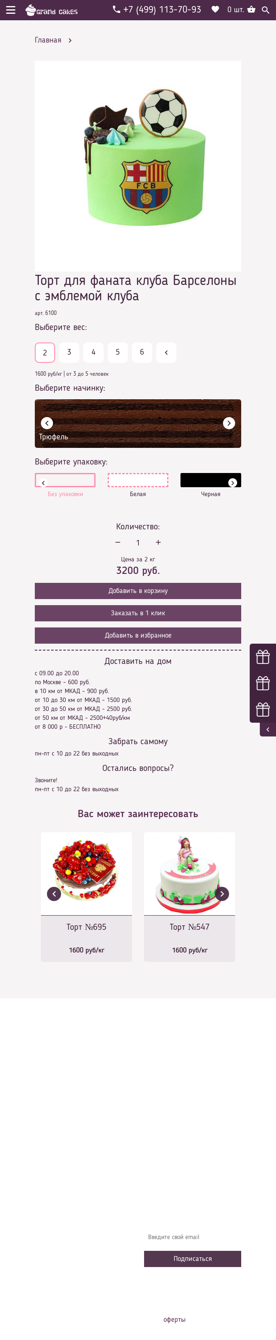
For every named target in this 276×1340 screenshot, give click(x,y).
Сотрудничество (170, 1161)
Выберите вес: (61, 327)
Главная (160, 1088)
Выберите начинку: (70, 388)
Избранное (164, 1148)
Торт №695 (86, 927)
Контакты (162, 1124)
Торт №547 (190, 927)
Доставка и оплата (175, 1112)
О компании (166, 1100)
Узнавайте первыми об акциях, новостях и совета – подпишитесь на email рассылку (189, 1214)
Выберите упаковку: (71, 462)
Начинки (161, 1136)
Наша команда (170, 1173)
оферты (174, 1319)
